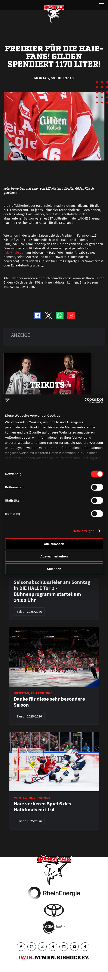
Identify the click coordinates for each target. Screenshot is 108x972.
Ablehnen (54, 568)
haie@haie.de (13, 252)
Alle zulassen (54, 544)
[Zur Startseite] (54, 13)
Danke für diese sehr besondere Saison (49, 702)
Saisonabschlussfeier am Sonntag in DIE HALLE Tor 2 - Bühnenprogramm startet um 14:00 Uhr (52, 591)
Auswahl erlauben (54, 556)
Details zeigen (83, 531)
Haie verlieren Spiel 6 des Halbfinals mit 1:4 (42, 807)
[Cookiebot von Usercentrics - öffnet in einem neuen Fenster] (84, 400)
